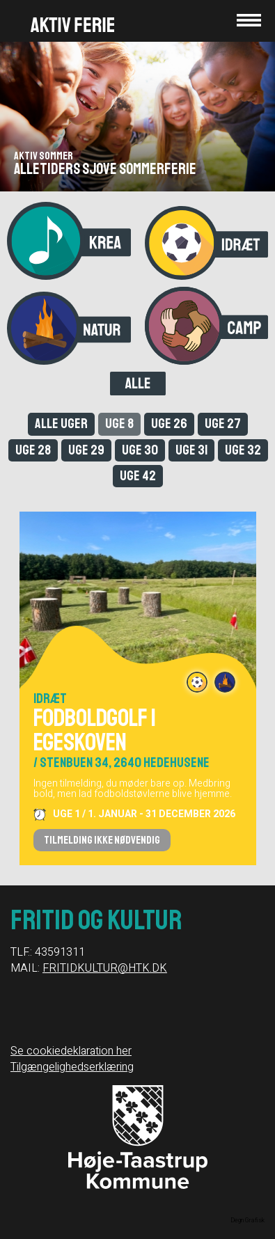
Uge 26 (169, 423)
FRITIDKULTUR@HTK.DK (104, 968)
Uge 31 (191, 450)
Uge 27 (223, 423)
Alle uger (61, 423)
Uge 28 (33, 450)
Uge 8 (119, 423)
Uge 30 (140, 450)
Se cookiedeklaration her (71, 1051)
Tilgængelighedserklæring (72, 1067)
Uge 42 (138, 475)
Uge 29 (86, 450)
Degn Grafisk (247, 1220)
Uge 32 (243, 450)
